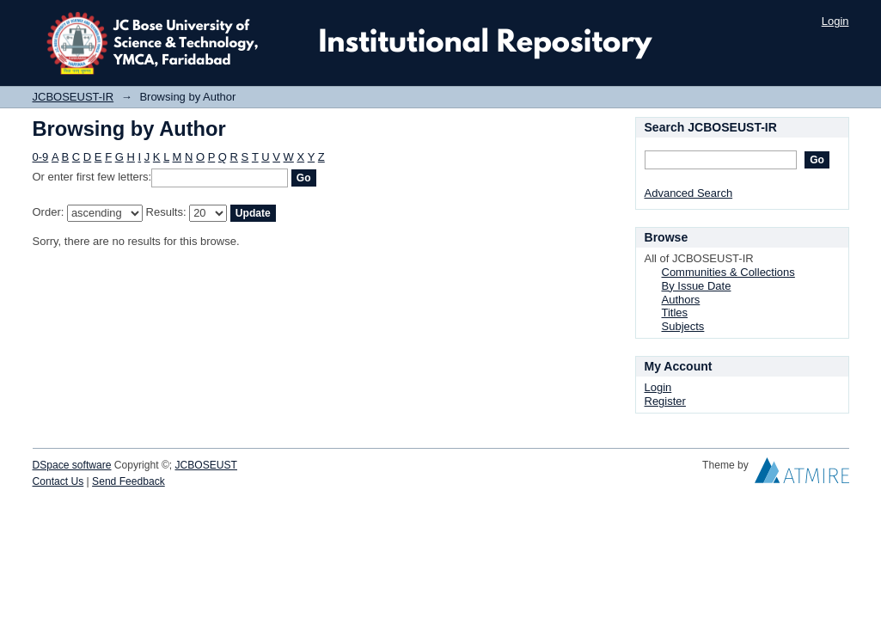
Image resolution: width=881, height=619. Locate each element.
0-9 (41, 156)
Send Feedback (128, 481)
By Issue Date (696, 285)
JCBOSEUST (206, 465)
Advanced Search (689, 193)
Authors (681, 299)
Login (835, 21)
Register (665, 401)
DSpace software (72, 465)
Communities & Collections (728, 272)
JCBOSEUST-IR (73, 96)
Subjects (683, 326)
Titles (675, 312)
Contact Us (58, 481)
